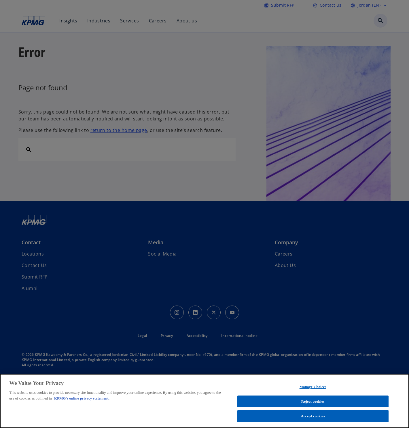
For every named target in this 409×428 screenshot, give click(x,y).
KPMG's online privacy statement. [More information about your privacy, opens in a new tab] (81, 398)
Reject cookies (313, 401)
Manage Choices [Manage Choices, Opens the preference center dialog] (313, 387)
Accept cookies (313, 416)
